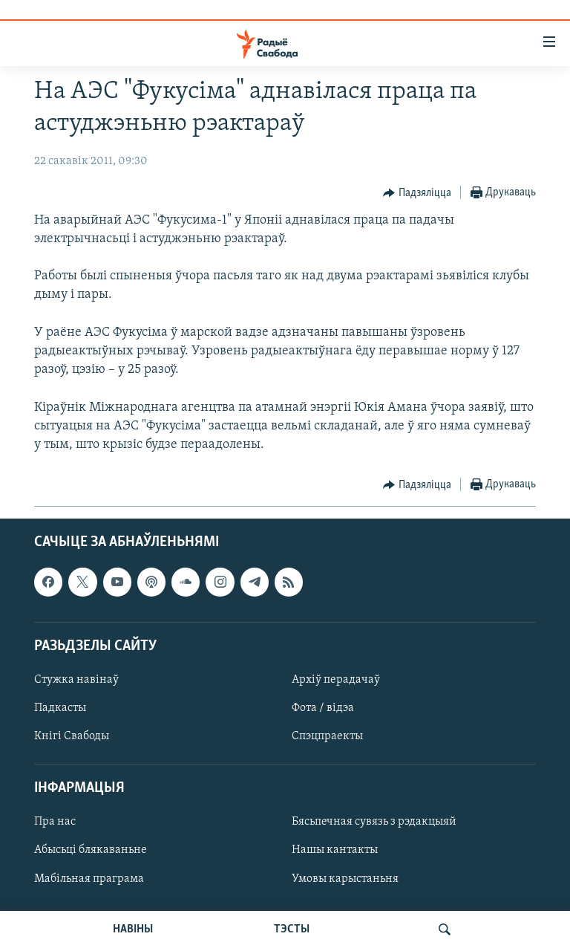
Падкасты (60, 708)
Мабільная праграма (89, 879)
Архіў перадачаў (336, 680)
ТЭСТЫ (291, 929)
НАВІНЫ (133, 929)
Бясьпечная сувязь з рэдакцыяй (374, 822)
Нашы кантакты (335, 851)
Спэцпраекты (327, 736)
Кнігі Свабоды (71, 736)
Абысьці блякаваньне (90, 851)
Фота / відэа (323, 708)
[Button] (417, 193)
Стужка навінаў (76, 680)
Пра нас (55, 822)
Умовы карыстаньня (345, 879)
